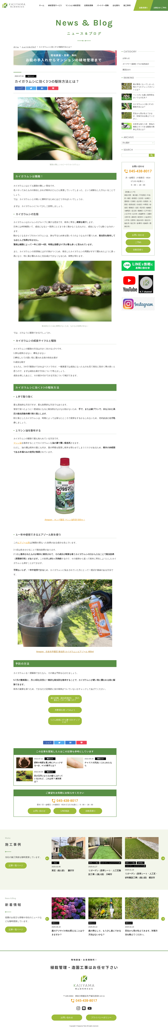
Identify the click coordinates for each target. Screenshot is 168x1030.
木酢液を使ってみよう (65, 710)
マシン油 (17, 443)
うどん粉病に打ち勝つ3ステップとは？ (65, 721)
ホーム (41, 5)
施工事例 (127, 5)
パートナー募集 (103, 5)
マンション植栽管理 (73, 5)
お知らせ (126, 58)
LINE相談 (65, 811)
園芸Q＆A (31, 76)
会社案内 (116, 5)
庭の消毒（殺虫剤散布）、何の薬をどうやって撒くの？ (65, 699)
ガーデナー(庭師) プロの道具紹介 (136, 64)
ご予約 (138, 242)
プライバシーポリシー (101, 1017)
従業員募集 (88, 5)
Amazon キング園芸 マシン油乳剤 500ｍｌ (65, 520)
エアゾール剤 (24, 543)
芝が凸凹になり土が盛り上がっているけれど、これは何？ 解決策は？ (48, 779)
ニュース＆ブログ (29, 47)
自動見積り (90, 811)
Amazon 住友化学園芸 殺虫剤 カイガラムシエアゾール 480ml (65, 652)
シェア (20, 88)
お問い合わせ (39, 811)
